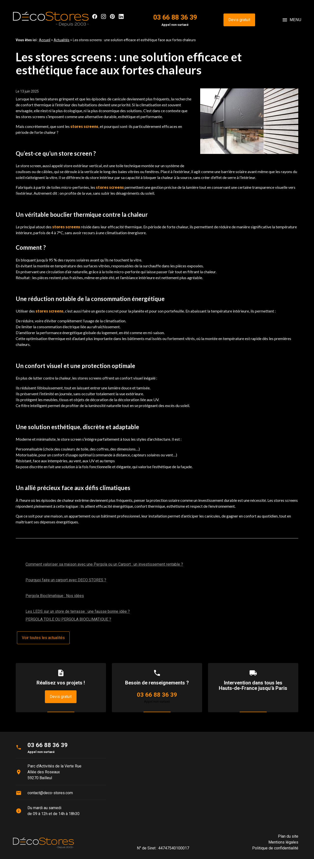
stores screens (84, 126)
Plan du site (288, 836)
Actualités (61, 40)
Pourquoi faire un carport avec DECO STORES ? (66, 580)
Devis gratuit (239, 19)
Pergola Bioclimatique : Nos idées (55, 595)
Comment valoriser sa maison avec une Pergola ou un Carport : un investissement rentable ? (104, 564)
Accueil (44, 40)
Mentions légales (283, 842)
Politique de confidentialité (275, 848)
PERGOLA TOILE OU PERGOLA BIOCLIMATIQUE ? (68, 619)
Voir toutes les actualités (43, 637)
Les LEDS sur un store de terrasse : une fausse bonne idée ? (78, 611)
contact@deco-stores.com (50, 793)
